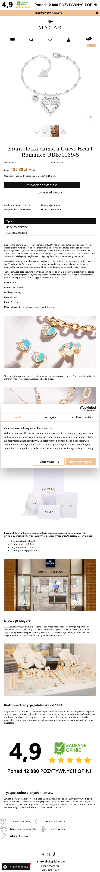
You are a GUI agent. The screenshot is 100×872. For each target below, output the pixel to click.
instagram (48, 855)
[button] (12, 40)
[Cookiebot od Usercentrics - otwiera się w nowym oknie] (82, 408)
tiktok (54, 854)
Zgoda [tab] (17, 417)
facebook (43, 855)
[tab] (50, 221)
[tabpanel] (50, 528)
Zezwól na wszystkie (81, 461)
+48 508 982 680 (50, 870)
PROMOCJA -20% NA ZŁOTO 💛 (50, 12)
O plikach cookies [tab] (82, 417)
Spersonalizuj (49, 461)
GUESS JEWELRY (24, 205)
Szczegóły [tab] (50, 417)
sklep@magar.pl (50, 865)
